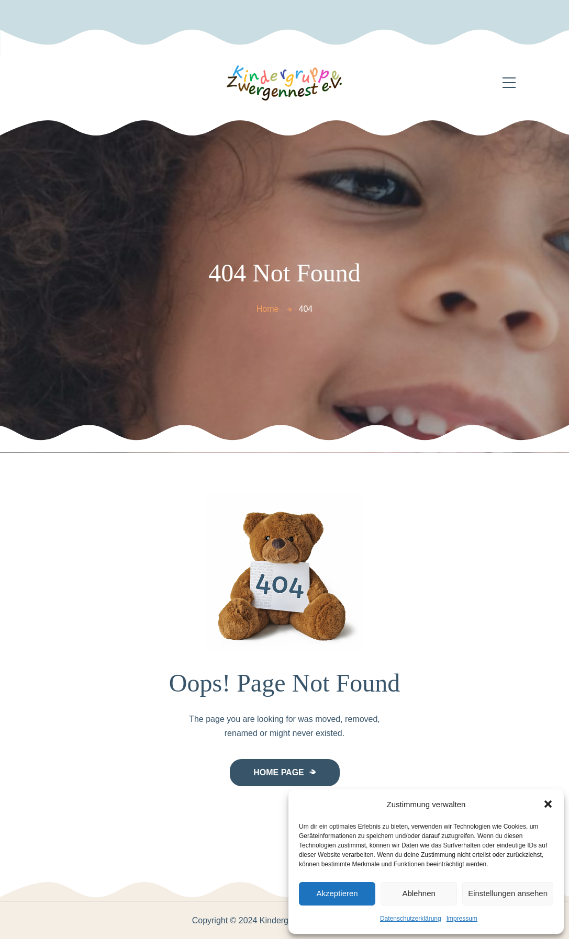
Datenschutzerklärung (410, 918)
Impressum (462, 918)
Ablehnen (418, 893)
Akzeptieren (337, 893)
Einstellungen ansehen (508, 893)
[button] (548, 804)
